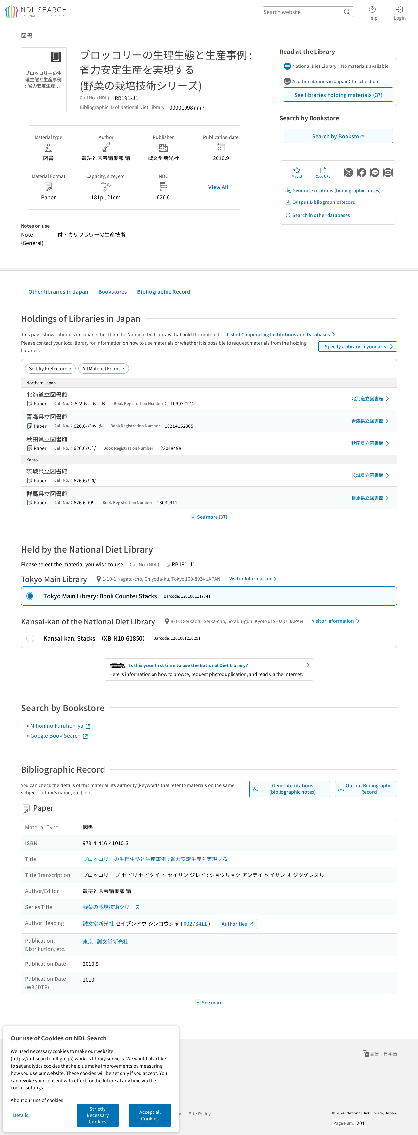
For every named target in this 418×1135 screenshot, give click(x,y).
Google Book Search (59, 735)
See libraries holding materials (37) (338, 94)
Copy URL (323, 172)
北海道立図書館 (371, 399)
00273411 (195, 923)
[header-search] (308, 11)
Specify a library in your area (360, 347)
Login (400, 12)
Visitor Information (254, 579)
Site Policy (200, 1113)
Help (372, 12)
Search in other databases (317, 215)
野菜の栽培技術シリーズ (111, 907)
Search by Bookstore (338, 136)
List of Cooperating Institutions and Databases (282, 334)
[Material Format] (103, 368)
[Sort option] (50, 368)
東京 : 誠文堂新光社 (105, 941)
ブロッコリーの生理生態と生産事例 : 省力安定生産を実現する (155, 859)
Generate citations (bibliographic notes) (333, 190)
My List (297, 172)
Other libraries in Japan (58, 291)
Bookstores (112, 291)
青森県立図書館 (371, 421)
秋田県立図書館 (371, 443)
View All (218, 187)
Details (20, 1115)
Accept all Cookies (150, 1115)
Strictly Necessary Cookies (98, 1115)
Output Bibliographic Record (320, 202)
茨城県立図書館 (371, 475)
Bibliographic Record (163, 291)
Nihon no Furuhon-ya (60, 725)
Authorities (238, 923)
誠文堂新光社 (98, 923)
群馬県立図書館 (371, 498)
